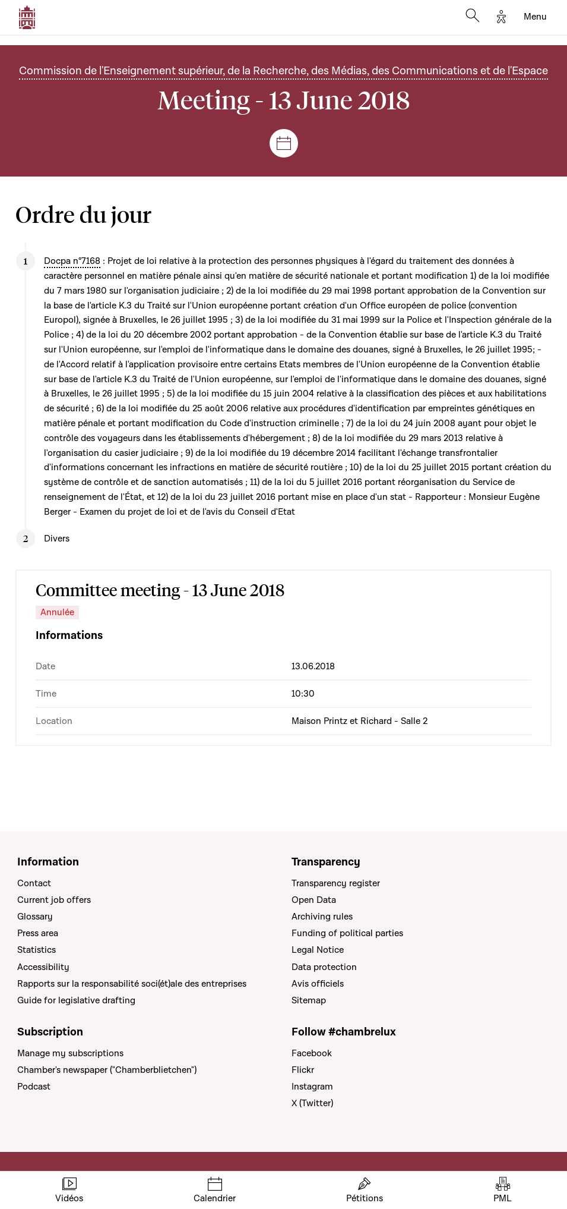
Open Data (314, 900)
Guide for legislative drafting (76, 1000)
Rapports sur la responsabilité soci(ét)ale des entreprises (131, 984)
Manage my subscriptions (70, 1053)
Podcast (33, 1086)
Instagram (312, 1086)
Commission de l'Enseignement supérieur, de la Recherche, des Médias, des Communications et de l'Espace (283, 71)
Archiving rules (322, 917)
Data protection (324, 967)
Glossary (35, 917)
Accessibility (43, 967)
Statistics (36, 950)
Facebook (312, 1053)
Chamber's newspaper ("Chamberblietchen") (107, 1070)
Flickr (303, 1070)
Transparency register (336, 883)
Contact (34, 883)
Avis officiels (318, 984)
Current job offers (54, 900)
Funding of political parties (347, 933)
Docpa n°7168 (72, 261)
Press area (37, 933)
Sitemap (309, 1000)
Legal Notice (318, 950)
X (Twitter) (312, 1103)
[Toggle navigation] (535, 17)
